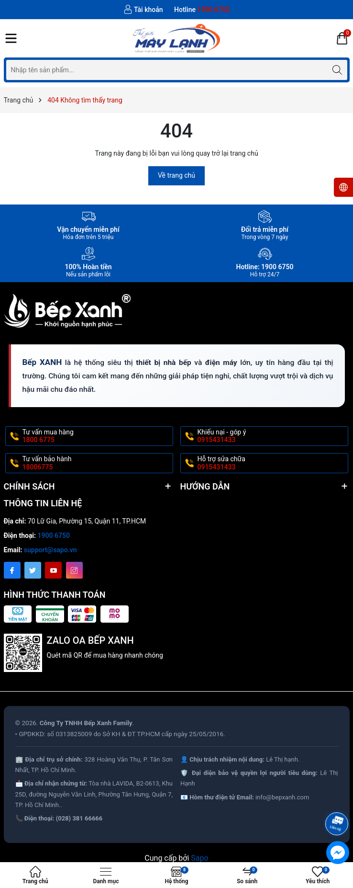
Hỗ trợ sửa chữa (272, 463)
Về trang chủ (176, 175)
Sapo (199, 858)
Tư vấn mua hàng (96, 436)
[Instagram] (74, 570)
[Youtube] (53, 570)
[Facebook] (12, 570)
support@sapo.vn (50, 550)
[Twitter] (32, 570)
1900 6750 (54, 535)
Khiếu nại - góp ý (272, 436)
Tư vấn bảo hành (96, 463)
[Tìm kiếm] (337, 70)
